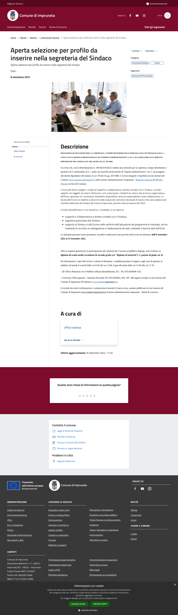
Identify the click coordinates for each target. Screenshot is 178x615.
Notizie (33, 37)
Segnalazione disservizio (59, 564)
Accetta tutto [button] (78, 604)
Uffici (9, 520)
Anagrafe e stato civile (59, 510)
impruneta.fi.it (87, 180)
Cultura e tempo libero (59, 515)
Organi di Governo (15, 510)
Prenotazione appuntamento (61, 559)
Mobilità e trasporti (57, 545)
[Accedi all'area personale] (157, 3)
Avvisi (133, 520)
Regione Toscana (15, 3)
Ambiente (94, 525)
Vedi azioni (151, 51)
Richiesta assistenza (58, 574)
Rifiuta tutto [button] (100, 604)
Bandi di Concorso (144, 180)
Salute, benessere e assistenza (104, 530)
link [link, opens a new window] (115, 598)
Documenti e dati (15, 540)
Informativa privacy (99, 564)
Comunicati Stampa (50, 37)
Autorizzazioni (96, 535)
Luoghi (134, 533)
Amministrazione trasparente (103, 559)
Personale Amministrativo (19, 535)
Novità (23, 37)
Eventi (134, 538)
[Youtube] (136, 15)
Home (13, 37)
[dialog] (89, 598)
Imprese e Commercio (58, 525)
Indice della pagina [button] (22, 142)
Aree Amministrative (17, 515)
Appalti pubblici (55, 530)
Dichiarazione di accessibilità (103, 574)
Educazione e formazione (101, 510)
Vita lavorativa (55, 520)
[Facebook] (129, 15)
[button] (89, 610)
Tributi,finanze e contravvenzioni (105, 520)
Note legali (95, 569)
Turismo (52, 540)
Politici (10, 530)
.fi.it (116, 282)
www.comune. (75, 180)
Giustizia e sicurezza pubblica (103, 515)
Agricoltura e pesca (99, 540)
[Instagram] (142, 15)
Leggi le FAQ (54, 569)
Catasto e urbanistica (58, 535)
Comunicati (136, 515)
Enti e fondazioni (15, 525)
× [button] (175, 585)
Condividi (137, 51)
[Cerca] (167, 15)
